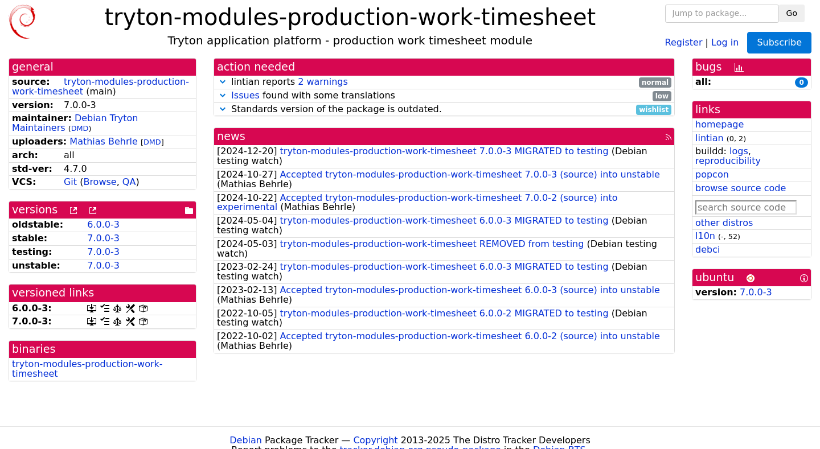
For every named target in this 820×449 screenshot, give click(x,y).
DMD (80, 128)
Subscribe (779, 42)
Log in (725, 41)
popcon (712, 174)
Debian (245, 440)
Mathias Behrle (103, 141)
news (231, 136)
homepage (719, 124)
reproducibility (728, 160)
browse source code (740, 188)
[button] (223, 81)
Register (684, 41)
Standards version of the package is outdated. (444, 109)
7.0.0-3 (103, 238)
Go (791, 13)
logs (738, 151)
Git (70, 181)
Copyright (375, 440)
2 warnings (323, 81)
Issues (245, 95)
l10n (705, 235)
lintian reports (444, 82)
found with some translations (444, 96)
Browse (99, 181)
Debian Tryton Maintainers (75, 123)
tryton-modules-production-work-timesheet (87, 369)
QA (129, 181)
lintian (709, 138)
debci (707, 249)
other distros (724, 222)
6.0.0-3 (103, 224)
